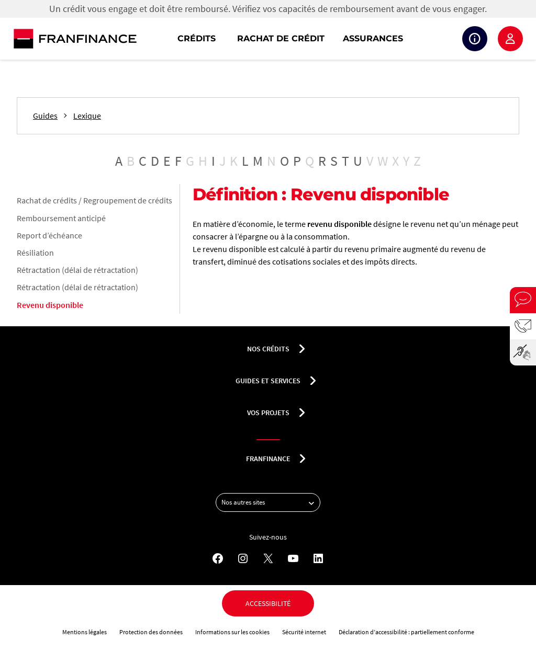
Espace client (510, 38)
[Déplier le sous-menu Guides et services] (313, 380)
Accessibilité (268, 603)
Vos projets (268, 412)
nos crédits (268, 348)
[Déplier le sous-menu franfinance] (302, 458)
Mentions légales (84, 632)
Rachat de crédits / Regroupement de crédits (94, 200)
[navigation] (335, 38)
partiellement (429, 632)
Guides (45, 116)
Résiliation (35, 252)
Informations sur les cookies (232, 632)
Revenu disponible (50, 305)
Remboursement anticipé (61, 218)
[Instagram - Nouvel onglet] (243, 558)
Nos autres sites (270, 502)
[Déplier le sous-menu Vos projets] (302, 412)
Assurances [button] (373, 38)
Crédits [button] (196, 38)
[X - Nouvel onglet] (268, 558)
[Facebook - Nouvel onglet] (218, 558)
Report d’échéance (49, 235)
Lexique (87, 116)
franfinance (268, 458)
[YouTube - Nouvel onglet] (293, 558)
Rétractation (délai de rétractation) (77, 270)
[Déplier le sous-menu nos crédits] (302, 348)
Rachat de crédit (281, 38)
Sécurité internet (304, 632)
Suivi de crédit (474, 38)
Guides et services (268, 380)
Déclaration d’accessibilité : (375, 632)
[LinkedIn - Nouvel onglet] (318, 558)
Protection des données (151, 632)
